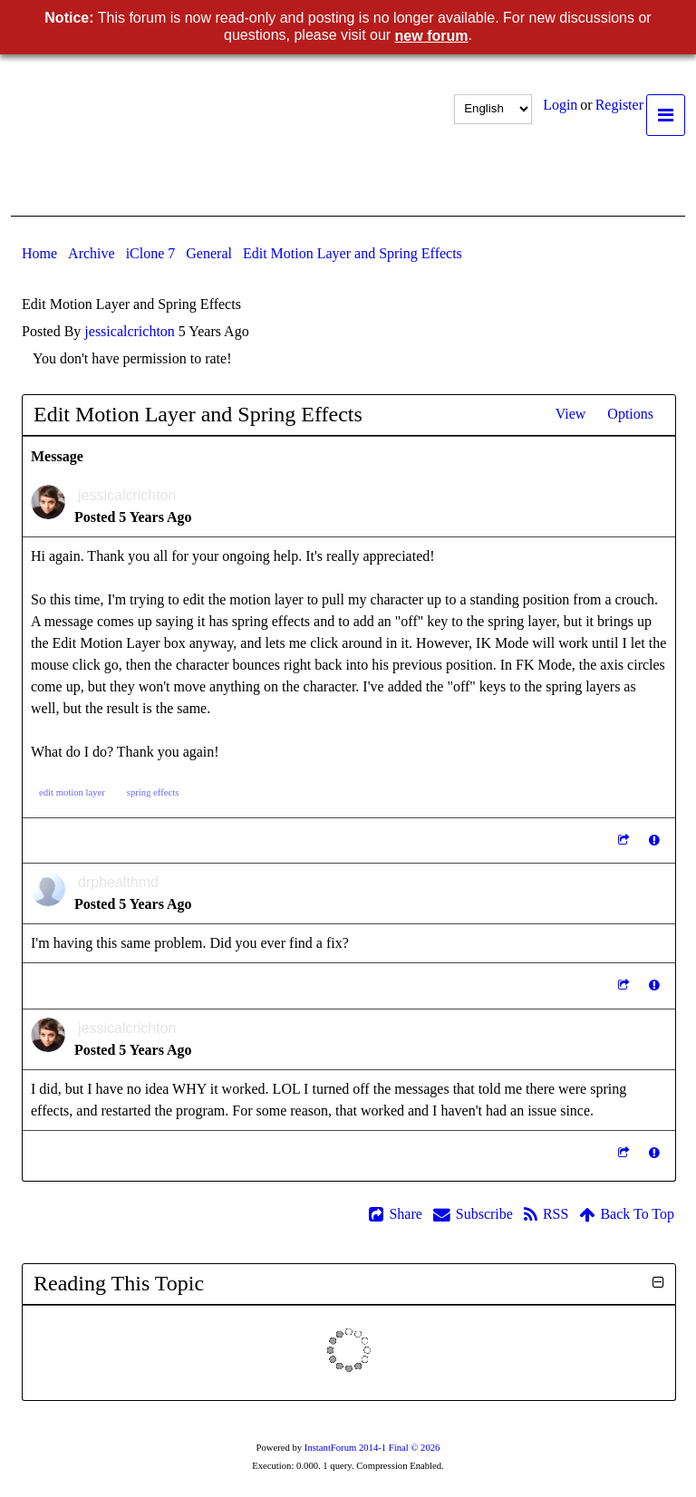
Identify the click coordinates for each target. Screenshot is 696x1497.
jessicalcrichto (129, 331)
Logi (560, 104)
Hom (39, 253)
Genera (209, 253)
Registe (619, 104)
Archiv (91, 253)
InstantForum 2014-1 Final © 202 (372, 1448)
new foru (432, 35)
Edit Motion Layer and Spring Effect (352, 253)
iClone (151, 253)
